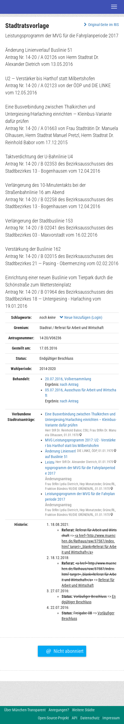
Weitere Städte (83, 710)
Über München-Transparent (25, 710)
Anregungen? (59, 710)
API (74, 718)
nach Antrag (69, 384)
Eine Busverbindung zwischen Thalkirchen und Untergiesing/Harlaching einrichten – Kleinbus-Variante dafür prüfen (80, 419)
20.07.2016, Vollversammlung (68, 379)
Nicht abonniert (64, 650)
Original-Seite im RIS (101, 24)
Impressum (111, 718)
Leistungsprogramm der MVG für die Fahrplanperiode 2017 (80, 467)
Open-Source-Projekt (53, 718)
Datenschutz (89, 718)
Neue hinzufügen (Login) (81, 317)
